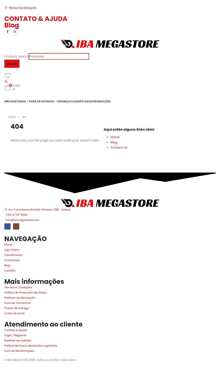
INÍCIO (8, 101)
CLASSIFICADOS (81, 101)
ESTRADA (19, 101)
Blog (11, 25)
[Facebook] (8, 32)
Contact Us (119, 147)
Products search (16, 56)
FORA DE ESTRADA (41, 101)
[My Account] (6, 81)
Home (115, 137)
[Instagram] (15, 32)
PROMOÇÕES (102, 101)
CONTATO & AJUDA (35, 18)
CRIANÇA (63, 101)
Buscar (12, 64)
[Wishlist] (7, 76)
